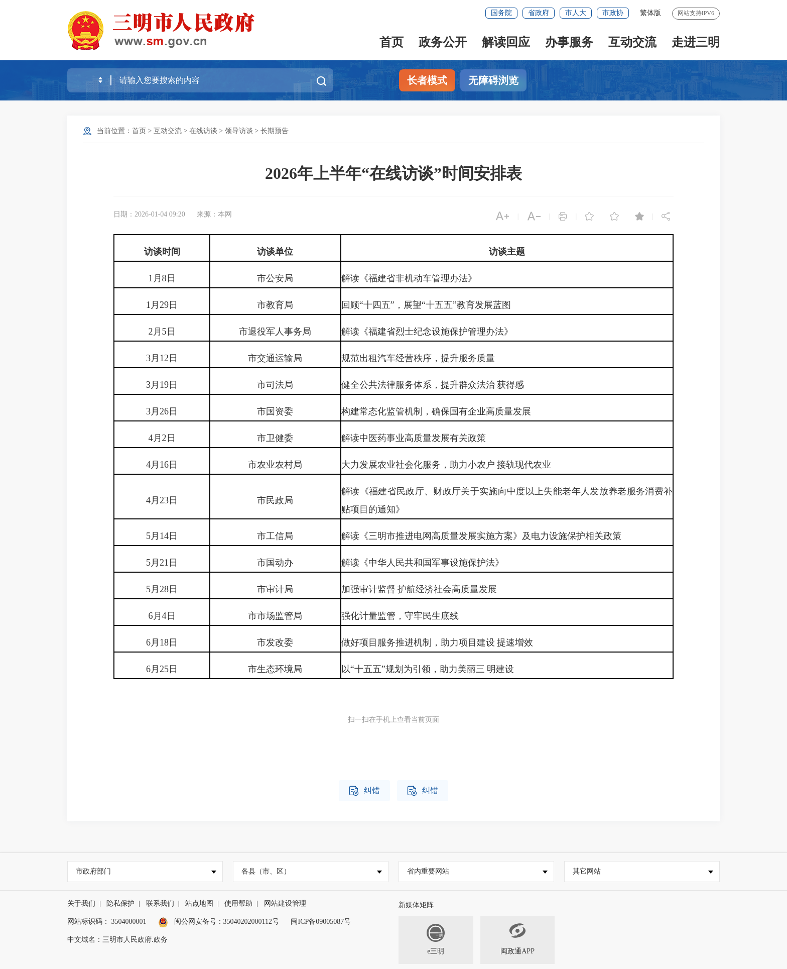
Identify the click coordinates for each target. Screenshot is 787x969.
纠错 (364, 791)
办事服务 (569, 42)
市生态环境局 (275, 669)
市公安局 (275, 278)
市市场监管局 (275, 616)
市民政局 (275, 500)
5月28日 (162, 589)
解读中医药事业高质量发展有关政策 (413, 438)
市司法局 (275, 385)
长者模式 (427, 80)
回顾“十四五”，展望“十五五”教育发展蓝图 (426, 305)
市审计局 (275, 589)
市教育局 (275, 305)
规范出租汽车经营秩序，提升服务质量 (418, 358)
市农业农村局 (275, 465)
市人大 (575, 13)
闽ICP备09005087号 (321, 921)
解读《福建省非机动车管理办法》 (409, 278)
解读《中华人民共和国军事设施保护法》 (422, 563)
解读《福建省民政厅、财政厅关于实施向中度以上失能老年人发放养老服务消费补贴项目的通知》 (507, 500)
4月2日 (162, 438)
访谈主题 (507, 252)
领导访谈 (239, 131)
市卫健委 (275, 438)
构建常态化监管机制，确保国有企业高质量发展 (436, 411)
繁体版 (650, 13)
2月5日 (162, 332)
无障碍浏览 (493, 80)
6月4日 (162, 616)
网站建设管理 (285, 903)
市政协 (612, 13)
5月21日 (162, 563)
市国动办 (275, 563)
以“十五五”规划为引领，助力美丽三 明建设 (427, 669)
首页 (391, 42)
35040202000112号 (251, 921)
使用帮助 (238, 903)
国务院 (501, 13)
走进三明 (696, 42)
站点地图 (199, 903)
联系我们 (160, 903)
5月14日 (162, 536)
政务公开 (443, 42)
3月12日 (162, 358)
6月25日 (162, 669)
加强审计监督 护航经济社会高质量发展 (419, 589)
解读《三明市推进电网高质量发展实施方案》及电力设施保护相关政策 (481, 536)
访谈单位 (275, 252)
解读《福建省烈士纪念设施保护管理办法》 (427, 332)
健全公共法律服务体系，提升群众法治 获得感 (432, 385)
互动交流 (632, 42)
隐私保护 (120, 903)
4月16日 (162, 465)
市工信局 (275, 536)
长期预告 (274, 131)
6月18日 (162, 642)
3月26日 (162, 411)
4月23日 (162, 500)
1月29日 (162, 305)
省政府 (538, 13)
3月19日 (162, 385)
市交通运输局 (275, 358)
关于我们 (81, 903)
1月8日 (162, 278)
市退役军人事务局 (275, 332)
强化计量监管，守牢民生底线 (400, 616)
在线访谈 (203, 131)
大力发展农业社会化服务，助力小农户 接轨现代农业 (446, 465)
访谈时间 (162, 252)
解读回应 (506, 42)
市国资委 (275, 411)
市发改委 (275, 642)
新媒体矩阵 (416, 905)
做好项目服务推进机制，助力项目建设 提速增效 (437, 642)
